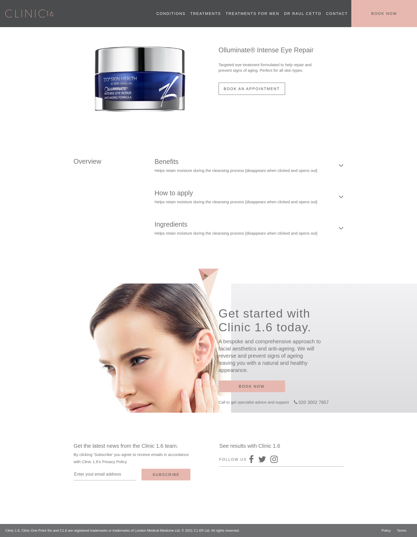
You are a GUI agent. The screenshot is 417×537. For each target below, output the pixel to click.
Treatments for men (253, 13)
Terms (401, 530)
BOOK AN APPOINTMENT (252, 89)
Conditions (171, 13)
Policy (386, 530)
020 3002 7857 (314, 402)
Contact (337, 13)
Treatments (205, 13)
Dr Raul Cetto (303, 13)
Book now (384, 13)
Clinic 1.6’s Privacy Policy (104, 461)
